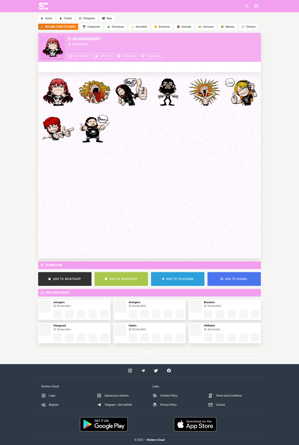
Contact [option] (216, 404)
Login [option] (48, 395)
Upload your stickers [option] (113, 395)
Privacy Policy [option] (165, 404)
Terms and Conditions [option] (225, 395)
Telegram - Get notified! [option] (114, 404)
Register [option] (50, 404)
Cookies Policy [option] (165, 395)
